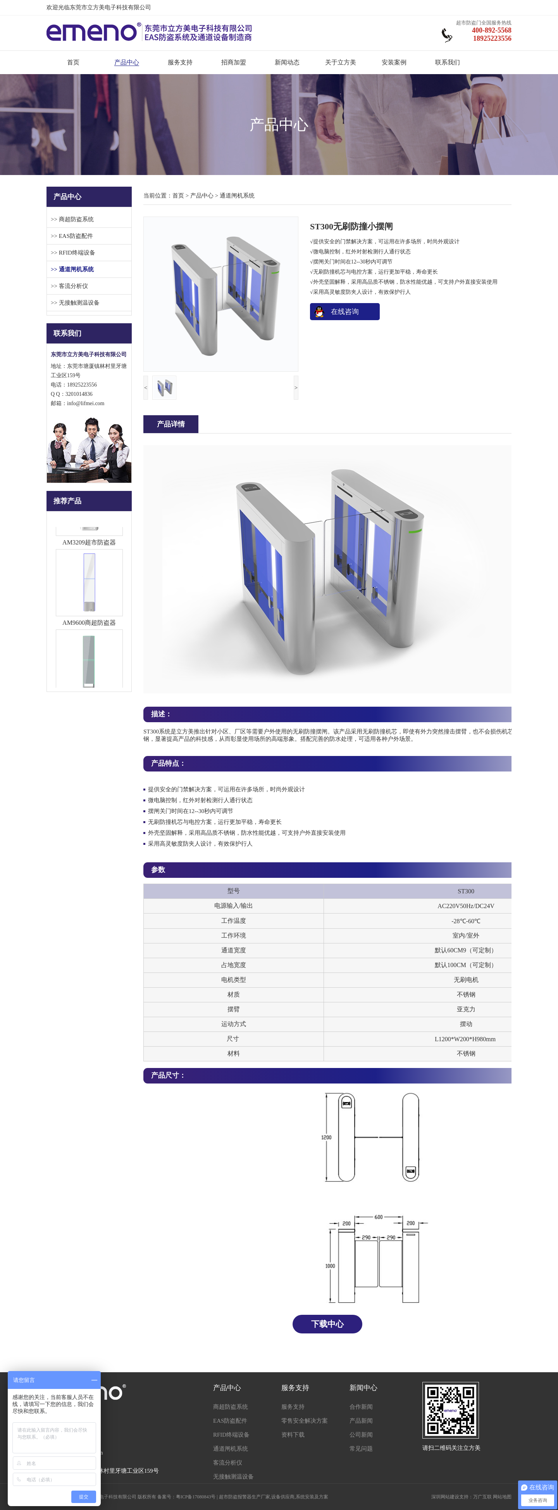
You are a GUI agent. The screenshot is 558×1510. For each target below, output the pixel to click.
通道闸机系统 (237, 195)
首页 (73, 62)
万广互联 (482, 1497)
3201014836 (79, 394)
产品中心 (126, 62)
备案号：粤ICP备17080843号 (186, 1497)
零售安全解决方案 (304, 1421)
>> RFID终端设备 (73, 253)
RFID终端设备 (231, 1435)
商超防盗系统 (230, 1407)
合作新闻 (361, 1407)
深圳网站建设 (445, 1497)
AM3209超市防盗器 (89, 544)
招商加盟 (233, 62)
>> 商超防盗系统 (72, 219)
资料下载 (293, 1435)
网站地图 (502, 1497)
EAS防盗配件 (230, 1421)
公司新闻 (361, 1435)
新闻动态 (287, 62)
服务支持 (180, 62)
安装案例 (394, 62)
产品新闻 (361, 1421)
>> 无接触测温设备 (75, 303)
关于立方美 (340, 62)
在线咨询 (345, 312)
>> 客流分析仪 (69, 286)
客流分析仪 (227, 1463)
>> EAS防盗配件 (72, 236)
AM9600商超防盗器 (89, 624)
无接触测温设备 (233, 1477)
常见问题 (361, 1449)
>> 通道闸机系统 (72, 269)
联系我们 (447, 62)
